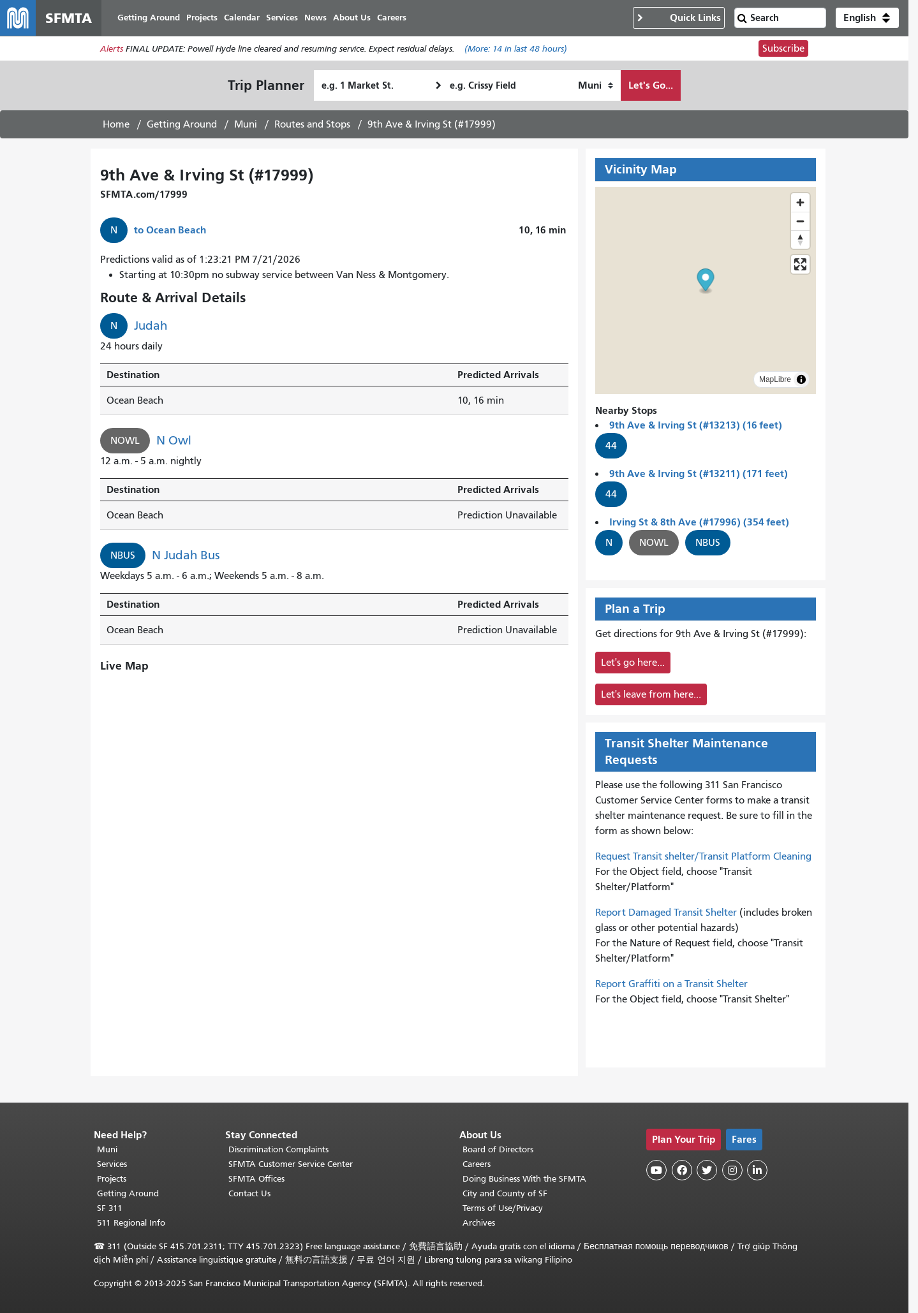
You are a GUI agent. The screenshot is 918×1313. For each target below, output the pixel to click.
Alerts (111, 48)
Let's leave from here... (651, 694)
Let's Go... (650, 85)
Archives (479, 1222)
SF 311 (109, 1208)
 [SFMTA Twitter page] (707, 1170)
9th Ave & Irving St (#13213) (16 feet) (695, 425)
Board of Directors (498, 1149)
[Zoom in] (800, 202)
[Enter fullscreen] (800, 264)
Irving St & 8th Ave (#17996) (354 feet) (699, 522)
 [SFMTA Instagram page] (732, 1170)
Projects (111, 1178)
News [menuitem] (315, 17)
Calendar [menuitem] (242, 17)
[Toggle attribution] (801, 379)
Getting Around (182, 124)
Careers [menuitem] (391, 17)
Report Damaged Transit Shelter (666, 912)
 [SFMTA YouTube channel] (656, 1170)
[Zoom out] (800, 221)
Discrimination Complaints (278, 1149)
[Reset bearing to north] (800, 239)
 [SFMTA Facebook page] (682, 1170)
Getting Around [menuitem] (148, 17)
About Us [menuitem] (352, 17)
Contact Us (249, 1193)
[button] (867, 18)
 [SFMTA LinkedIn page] (757, 1170)
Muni (245, 124)
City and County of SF (505, 1193)
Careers (477, 1164)
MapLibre (775, 379)
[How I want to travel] (595, 85)
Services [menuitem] (282, 17)
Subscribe (783, 48)
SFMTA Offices (256, 1178)
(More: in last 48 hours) (515, 48)
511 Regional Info (131, 1222)
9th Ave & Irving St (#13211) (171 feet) (698, 473)
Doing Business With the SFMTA (524, 1178)
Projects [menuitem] (202, 17)
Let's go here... (633, 662)
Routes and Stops (312, 124)
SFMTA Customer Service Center (290, 1164)
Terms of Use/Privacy (503, 1208)
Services (112, 1164)
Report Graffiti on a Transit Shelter (671, 984)
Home (116, 124)
